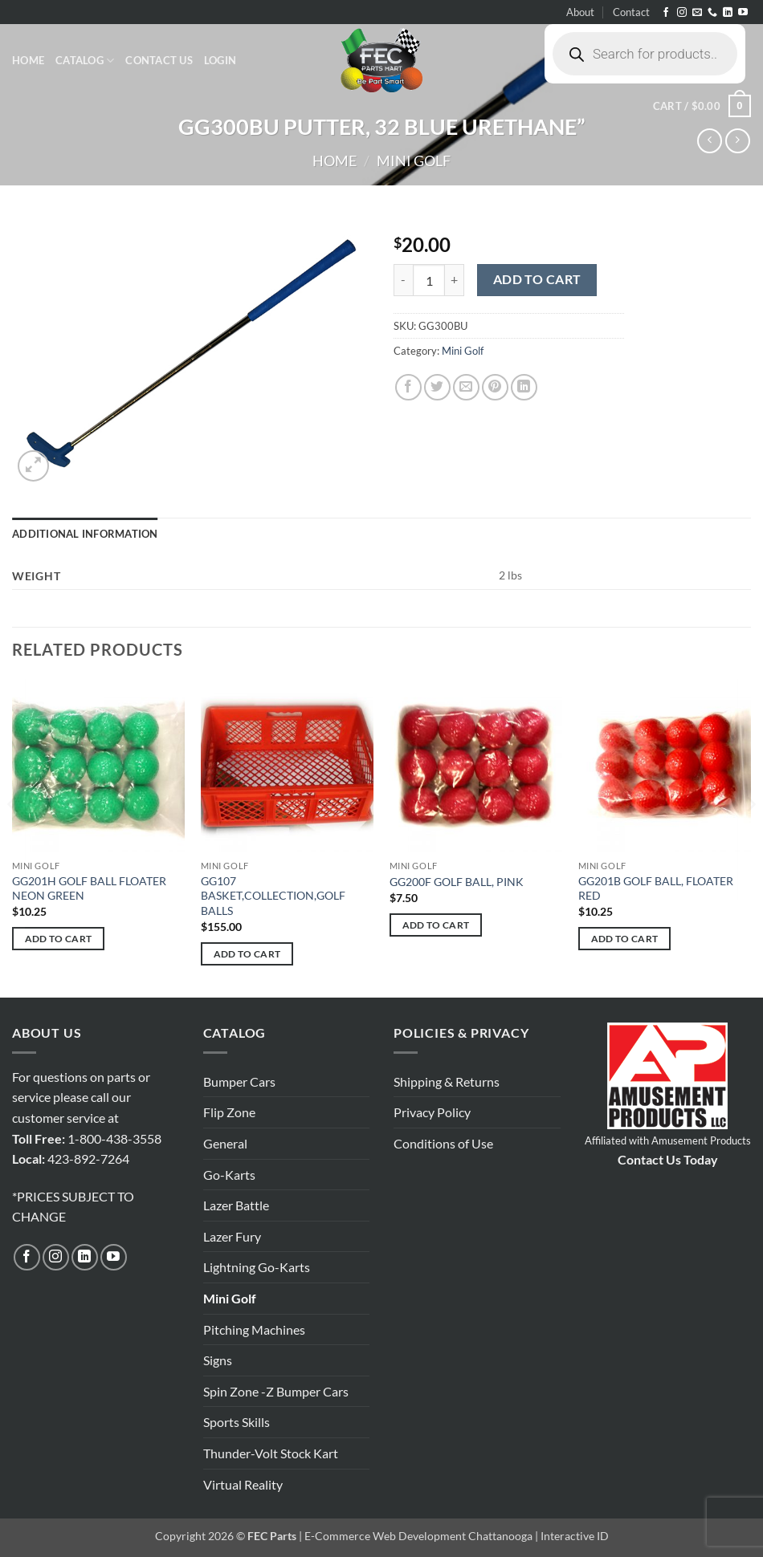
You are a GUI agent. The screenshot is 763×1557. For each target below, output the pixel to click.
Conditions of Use (443, 1143)
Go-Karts (229, 1174)
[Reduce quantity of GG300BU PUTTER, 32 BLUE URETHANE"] (403, 280)
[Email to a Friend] (466, 387)
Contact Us (159, 60)
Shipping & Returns (447, 1081)
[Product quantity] (429, 280)
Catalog (84, 60)
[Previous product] (737, 140)
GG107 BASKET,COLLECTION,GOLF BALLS (273, 895)
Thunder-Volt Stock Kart (270, 1453)
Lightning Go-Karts (256, 1266)
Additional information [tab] (85, 533)
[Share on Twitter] (437, 387)
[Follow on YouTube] (743, 12)
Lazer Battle (236, 1205)
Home (28, 60)
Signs (217, 1360)
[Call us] (712, 12)
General (225, 1143)
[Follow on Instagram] (682, 12)
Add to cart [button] (58, 938)
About (580, 12)
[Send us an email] (697, 12)
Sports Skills (236, 1421)
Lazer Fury (232, 1236)
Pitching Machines (254, 1329)
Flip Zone (229, 1112)
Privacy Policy (432, 1112)
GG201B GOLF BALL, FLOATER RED (655, 888)
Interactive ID (575, 1536)
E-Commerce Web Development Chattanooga (418, 1536)
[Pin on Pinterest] (495, 387)
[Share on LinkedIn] (524, 387)
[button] (220, 60)
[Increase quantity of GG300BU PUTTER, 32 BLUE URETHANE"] (454, 280)
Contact (631, 12)
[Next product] (709, 140)
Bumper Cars (239, 1081)
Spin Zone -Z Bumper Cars (276, 1391)
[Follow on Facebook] (666, 12)
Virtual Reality (243, 1484)
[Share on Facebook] (408, 387)
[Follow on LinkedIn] (727, 12)
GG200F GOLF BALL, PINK (457, 881)
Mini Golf (414, 160)
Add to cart (537, 279)
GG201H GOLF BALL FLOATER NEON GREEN (89, 888)
